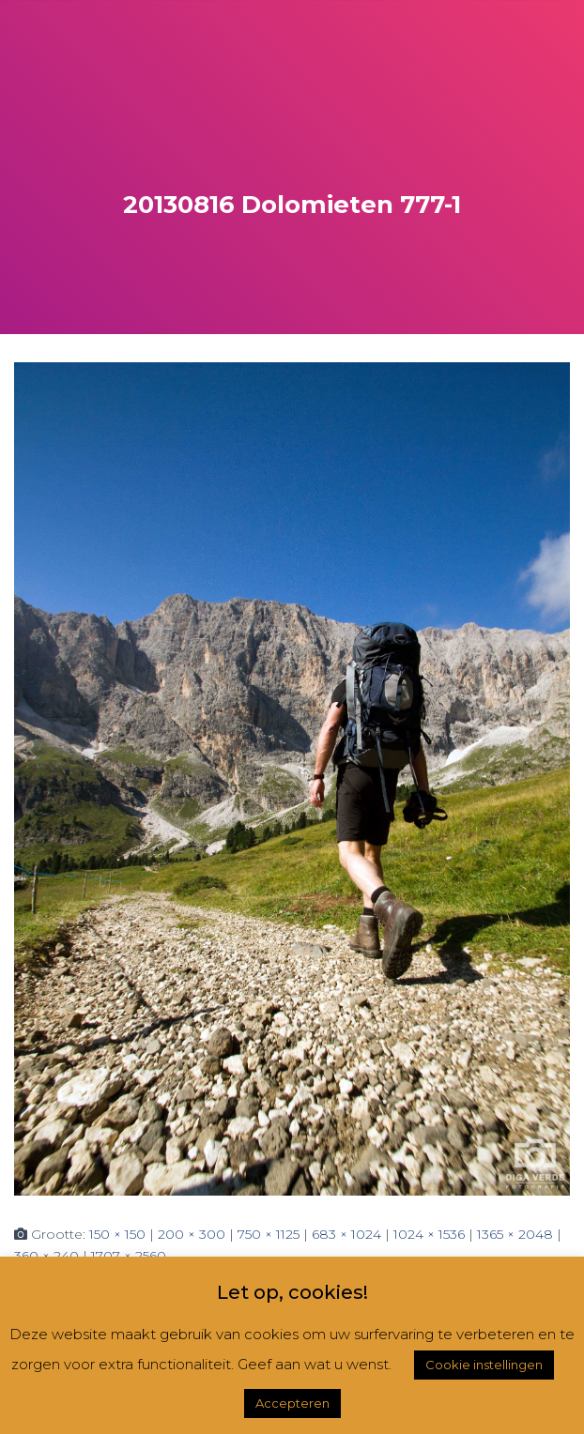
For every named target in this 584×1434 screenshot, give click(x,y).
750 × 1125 (269, 1234)
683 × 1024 (346, 1234)
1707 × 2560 (128, 1255)
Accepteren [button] (292, 1403)
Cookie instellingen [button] (484, 1364)
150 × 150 (117, 1234)
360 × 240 (46, 1255)
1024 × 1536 (429, 1234)
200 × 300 (191, 1234)
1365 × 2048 (515, 1234)
